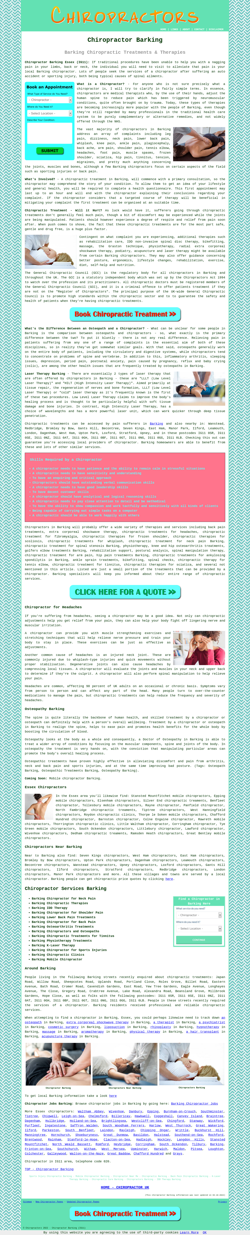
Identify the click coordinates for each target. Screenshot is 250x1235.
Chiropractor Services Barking (65, 888)
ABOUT (186, 29)
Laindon (106, 1130)
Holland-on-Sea (83, 1121)
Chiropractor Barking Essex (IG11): (57, 62)
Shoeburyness (86, 1135)
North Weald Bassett (71, 1144)
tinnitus (143, 157)
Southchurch (67, 1149)
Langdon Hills (190, 1139)
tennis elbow (157, 148)
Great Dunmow (115, 1135)
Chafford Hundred (149, 1153)
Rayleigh (126, 1130)
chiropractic (76, 179)
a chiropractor (164, 71)
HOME (163, 29)
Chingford (175, 1121)
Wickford (215, 1121)
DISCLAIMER (216, 29)
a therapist (163, 1022)
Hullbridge (54, 1121)
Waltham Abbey (91, 1111)
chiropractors (172, 810)
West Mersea (113, 1149)
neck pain (121, 138)
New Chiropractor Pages (49, 1202)
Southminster (212, 1111)
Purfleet (32, 1125)
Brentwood (33, 1139)
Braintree (214, 1116)
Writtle (182, 1130)
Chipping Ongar (155, 1130)
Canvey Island (189, 1116)
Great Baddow (118, 1153)
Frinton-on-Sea (38, 1149)
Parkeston (50, 1130)
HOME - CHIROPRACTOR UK (125, 1187)
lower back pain (153, 138)
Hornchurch (60, 1135)
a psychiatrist (212, 1022)
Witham (89, 1149)
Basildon (140, 1135)
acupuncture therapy (59, 1036)
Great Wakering (209, 1125)
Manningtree (35, 1135)
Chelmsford (98, 1116)
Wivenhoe (116, 1111)
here (169, 879)
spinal (139, 76)
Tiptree (31, 1116)
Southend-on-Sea (189, 1135)
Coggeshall (163, 1116)
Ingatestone (55, 1125)
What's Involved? (40, 179)
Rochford (215, 1135)
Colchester (34, 1153)
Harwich (160, 1149)
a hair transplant (202, 1032)
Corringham (145, 1144)
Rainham (54, 1139)
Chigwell (49, 1116)
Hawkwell (142, 1116)
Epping (153, 1111)
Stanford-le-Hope (82, 1139)
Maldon (179, 1149)
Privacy (222, 1202)
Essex (40, 1111)
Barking (156, 423)
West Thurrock (178, 1125)
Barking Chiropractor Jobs (194, 1103)
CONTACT (199, 29)
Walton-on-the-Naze (86, 1153)
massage (48, 1032)
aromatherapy (92, 1032)
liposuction (114, 1027)
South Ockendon (173, 1144)
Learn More (189, 1232)
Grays (177, 1153)
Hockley (164, 1139)
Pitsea (196, 1149)
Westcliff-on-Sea (147, 1121)
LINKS (174, 29)
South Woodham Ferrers (123, 1125)
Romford (102, 1144)
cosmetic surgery (63, 1027)
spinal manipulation (190, 550)
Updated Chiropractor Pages (83, 1202)
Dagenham (32, 1121)
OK (205, 1232)
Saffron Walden (84, 1125)
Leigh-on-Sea (73, 1116)
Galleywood (56, 1153)
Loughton (215, 1149)
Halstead (161, 1135)
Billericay (121, 1116)
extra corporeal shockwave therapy (97, 1022)
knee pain (106, 143)
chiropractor (125, 193)
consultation (198, 179)
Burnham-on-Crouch (180, 1111)
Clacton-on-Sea (117, 1139)
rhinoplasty (160, 1027)
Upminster (139, 1149)
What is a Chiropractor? (100, 84)
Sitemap (27, 1202)
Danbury (135, 1111)
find (71, 855)
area (68, 1161)
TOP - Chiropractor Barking (49, 1169)
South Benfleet (79, 1130)
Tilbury (198, 1144)
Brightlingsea (114, 1121)
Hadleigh (143, 1139)
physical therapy (145, 1032)
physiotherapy (135, 546)
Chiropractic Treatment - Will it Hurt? (63, 210)
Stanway (196, 1121)
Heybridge (122, 1144)
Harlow (155, 1125)
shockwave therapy (99, 532)
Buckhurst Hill (209, 1130)
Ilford (30, 1130)
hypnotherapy (208, 1027)
